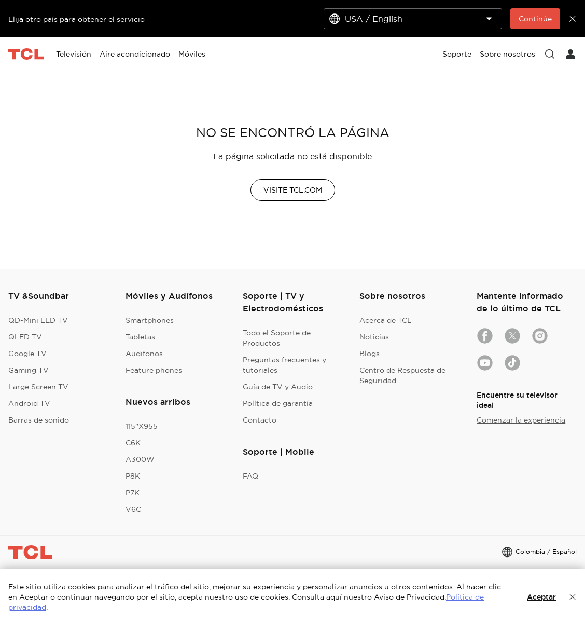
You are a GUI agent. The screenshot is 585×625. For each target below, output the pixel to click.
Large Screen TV (38, 386)
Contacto (259, 420)
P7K (133, 492)
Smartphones (150, 320)
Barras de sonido (38, 420)
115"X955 (142, 426)
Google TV (27, 353)
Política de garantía (278, 403)
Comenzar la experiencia (521, 420)
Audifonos (144, 353)
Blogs (369, 353)
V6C (133, 509)
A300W (140, 459)
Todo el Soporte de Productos (277, 338)
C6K (133, 442)
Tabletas (140, 337)
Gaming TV (28, 370)
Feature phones (154, 370)
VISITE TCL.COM (292, 190)
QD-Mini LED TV (38, 320)
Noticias (374, 337)
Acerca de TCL (385, 320)
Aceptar (541, 597)
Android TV (29, 403)
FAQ (250, 476)
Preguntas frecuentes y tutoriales (284, 365)
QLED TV (25, 337)
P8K (133, 476)
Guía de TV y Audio (278, 386)
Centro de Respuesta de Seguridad (402, 375)
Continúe (535, 18)
